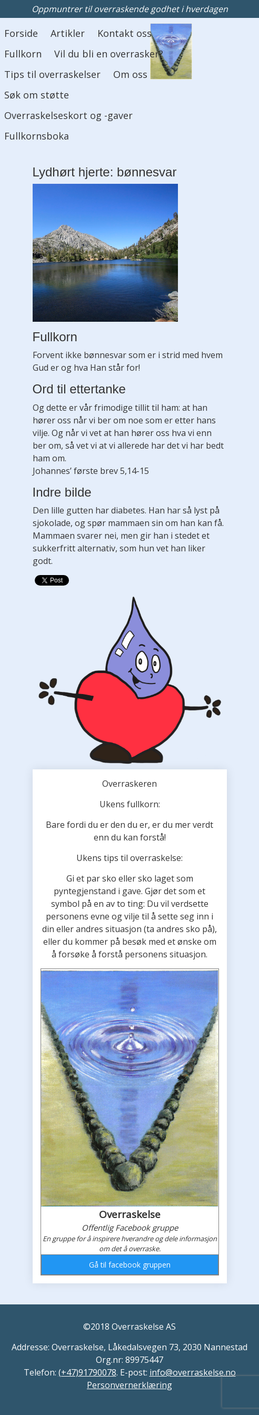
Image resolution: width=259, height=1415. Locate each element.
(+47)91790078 (87, 1372)
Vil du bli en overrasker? (108, 53)
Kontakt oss (124, 33)
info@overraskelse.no (193, 1372)
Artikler (68, 33)
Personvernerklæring (129, 1385)
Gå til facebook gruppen (130, 1265)
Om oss (130, 74)
